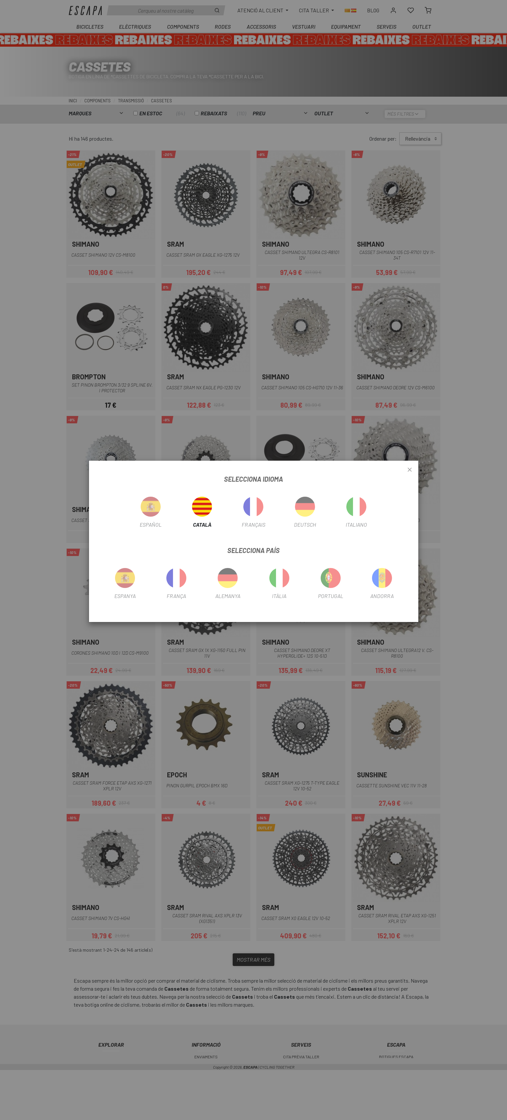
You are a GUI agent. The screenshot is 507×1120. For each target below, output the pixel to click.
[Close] (409, 470)
